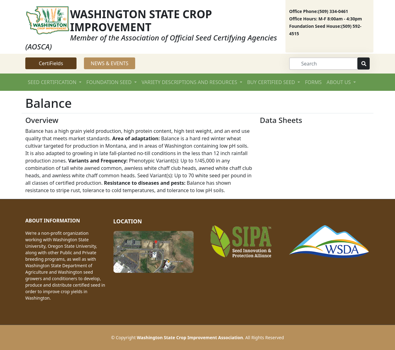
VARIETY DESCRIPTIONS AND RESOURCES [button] (190, 82)
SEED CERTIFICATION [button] (53, 82)
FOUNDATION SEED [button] (109, 82)
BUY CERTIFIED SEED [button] (271, 82)
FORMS (313, 82)
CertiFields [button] (51, 63)
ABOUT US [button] (339, 82)
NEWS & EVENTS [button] (109, 63)
